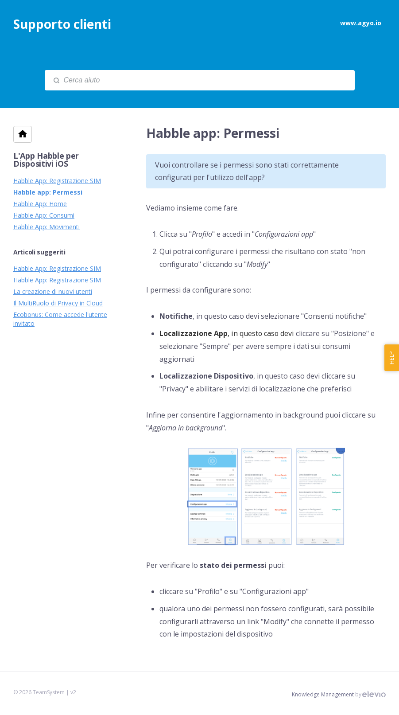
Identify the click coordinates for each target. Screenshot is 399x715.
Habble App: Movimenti (46, 227)
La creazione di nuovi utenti (52, 291)
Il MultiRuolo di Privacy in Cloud (58, 303)
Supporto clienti (62, 24)
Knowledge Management (323, 694)
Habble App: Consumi (43, 215)
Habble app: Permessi (47, 192)
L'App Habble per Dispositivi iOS (46, 159)
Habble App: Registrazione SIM (57, 180)
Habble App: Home (40, 203)
